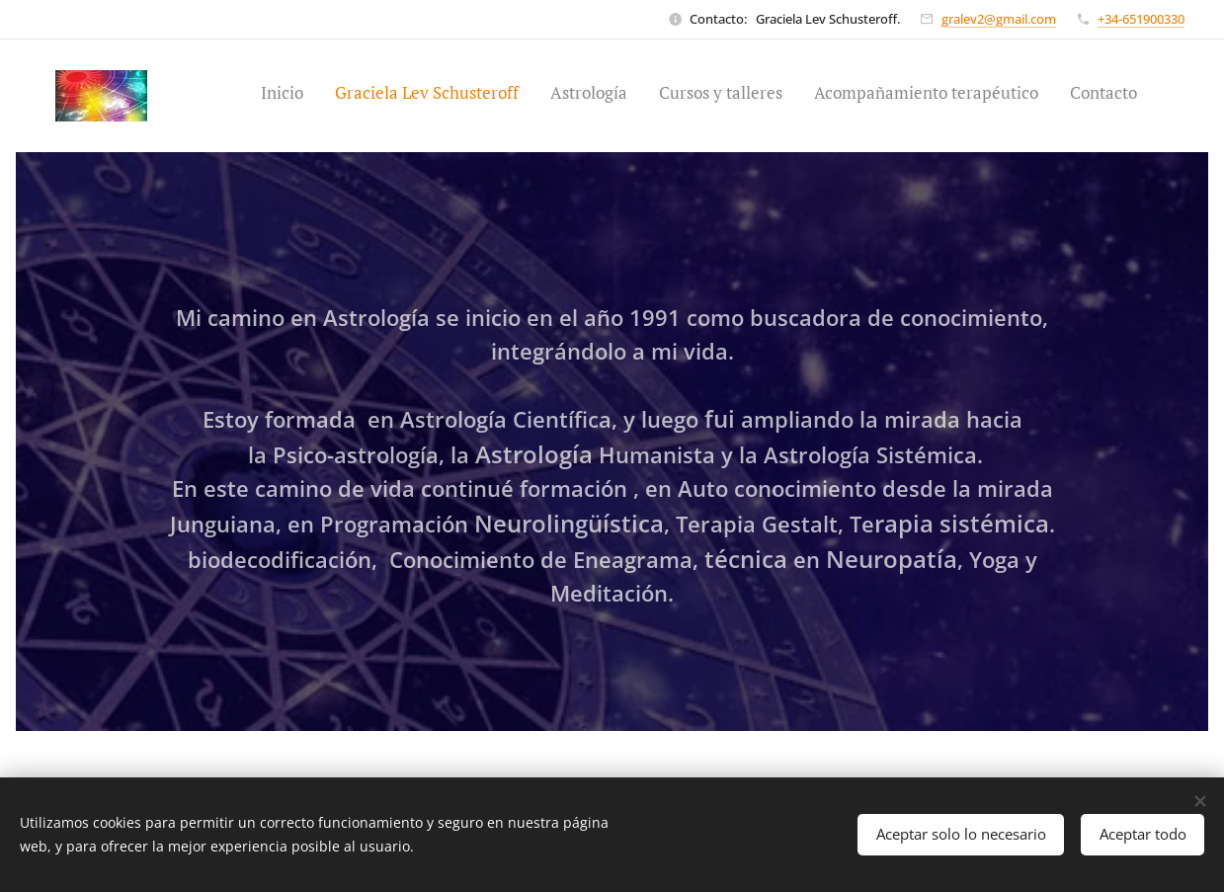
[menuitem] (984, 96)
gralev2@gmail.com (998, 19)
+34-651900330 (1141, 19)
